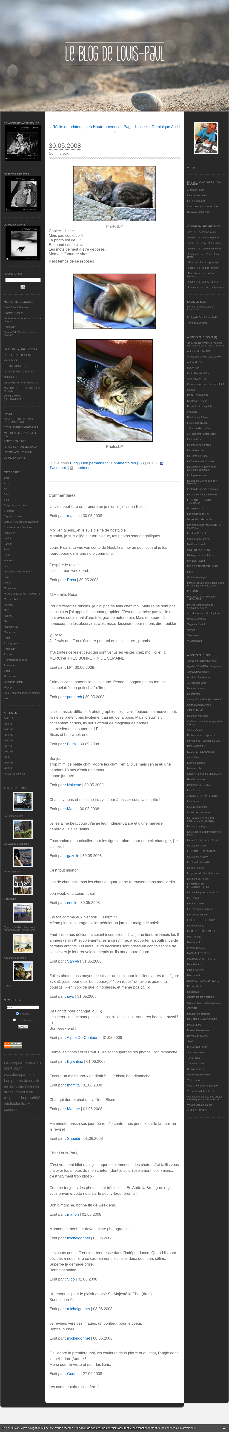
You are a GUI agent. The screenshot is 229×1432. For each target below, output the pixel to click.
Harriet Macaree (196, 779)
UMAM (191, 629)
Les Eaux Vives (196, 903)
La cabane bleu (195, 450)
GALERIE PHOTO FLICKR (19, 371)
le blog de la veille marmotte (203, 489)
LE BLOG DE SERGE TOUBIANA (199, 501)
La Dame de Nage (197, 455)
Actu (6, 483)
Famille (8, 544)
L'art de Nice (194, 439)
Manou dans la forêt (198, 538)
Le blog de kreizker (198, 856)
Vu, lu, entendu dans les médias (22, 693)
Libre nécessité (195, 925)
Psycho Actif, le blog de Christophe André (200, 606)
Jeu (6, 566)
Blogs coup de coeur (15, 505)
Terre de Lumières (197, 322)
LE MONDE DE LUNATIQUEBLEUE (198, 885)
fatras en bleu (195, 768)
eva (190, 232)
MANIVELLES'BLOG (199, 953)
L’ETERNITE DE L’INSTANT (203, 931)
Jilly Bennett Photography (201, 433)
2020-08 (8, 762)
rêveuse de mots (196, 618)
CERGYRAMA (195, 710)
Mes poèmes (11, 588)
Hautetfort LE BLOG (198, 784)
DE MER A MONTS (15, 457)
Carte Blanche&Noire (16, 307)
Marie (72, 809)
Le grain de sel (195, 867)
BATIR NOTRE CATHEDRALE (21, 427)
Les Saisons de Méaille (17, 571)
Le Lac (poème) (196, 201)
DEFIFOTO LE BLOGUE (18, 355)
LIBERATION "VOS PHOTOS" (21, 382)
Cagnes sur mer (13, 516)
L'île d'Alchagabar (197, 807)
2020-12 (8, 757)
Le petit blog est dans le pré (202, 892)
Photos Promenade (198, 1030)
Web (6, 698)
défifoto (8, 538)
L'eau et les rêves (197, 195)
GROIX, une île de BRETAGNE (204, 773)
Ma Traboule (194, 936)
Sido (71, 1279)
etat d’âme (193, 757)
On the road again (197, 577)
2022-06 (8, 740)
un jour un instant (13, 681)
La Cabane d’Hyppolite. (17, 843)
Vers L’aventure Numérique (202, 1085)
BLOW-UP (193, 367)
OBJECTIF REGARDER (201, 997)
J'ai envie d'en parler (198, 428)
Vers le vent (193, 1080)
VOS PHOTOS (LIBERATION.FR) (14, 397)
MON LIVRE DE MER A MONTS (22, 593)
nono (190, 571)
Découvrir (9, 533)
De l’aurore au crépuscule (201, 735)
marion (73, 1214)
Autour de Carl (195, 362)
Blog (6, 499)
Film (6, 549)
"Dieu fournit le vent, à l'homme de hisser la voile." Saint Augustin (205, 344)
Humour (8, 560)
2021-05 (8, 746)
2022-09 (8, 724)
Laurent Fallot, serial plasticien (204, 840)
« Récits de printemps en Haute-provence (84, 127)
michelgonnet (78, 1238)
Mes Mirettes (194, 964)
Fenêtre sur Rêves (197, 417)
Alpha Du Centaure (198, 671)
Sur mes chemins (197, 1052)
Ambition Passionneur (199, 677)
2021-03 (8, 751)
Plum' (71, 744)
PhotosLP (9, 326)
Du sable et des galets (199, 406)
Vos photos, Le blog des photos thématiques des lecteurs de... (205, 1098)
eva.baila (192, 411)
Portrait (8, 654)
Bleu (6, 494)
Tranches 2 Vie (195, 1063)
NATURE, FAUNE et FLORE (203, 980)
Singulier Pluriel (196, 624)
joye (70, 996)
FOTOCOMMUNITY (15, 366)
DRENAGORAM (196, 746)
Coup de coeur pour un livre (202, 206)
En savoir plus (186, 1428)
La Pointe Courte (13, 816)
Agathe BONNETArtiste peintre (204, 666)
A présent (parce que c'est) (202, 660)
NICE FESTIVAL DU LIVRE (202, 566)
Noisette (74, 785)
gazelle (73, 856)
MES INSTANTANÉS (199, 549)
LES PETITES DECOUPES (202, 920)
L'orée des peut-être (198, 812)
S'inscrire (23, 1013)
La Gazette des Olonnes (201, 461)
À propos (192, 167)
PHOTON (192, 591)
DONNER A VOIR (197, 400)
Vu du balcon (194, 640)
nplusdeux (193, 991)
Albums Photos (15, 788)
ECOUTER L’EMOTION (200, 751)
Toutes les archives (15, 773)
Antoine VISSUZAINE (199, 351)
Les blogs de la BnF (198, 513)
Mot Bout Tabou (196, 560)
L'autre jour (193, 801)
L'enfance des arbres (199, 444)
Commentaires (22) (127, 463)
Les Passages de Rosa (200, 909)
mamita (73, 516)
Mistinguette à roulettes (200, 555)
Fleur (7, 555)
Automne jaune (195, 190)
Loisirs (7, 582)
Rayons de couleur (197, 1036)
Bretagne (9, 510)
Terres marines (12, 871)
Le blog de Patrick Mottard (202, 494)
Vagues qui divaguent (199, 1074)
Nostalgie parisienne (198, 212)
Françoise (193, 254)
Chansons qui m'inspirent (18, 527)
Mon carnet (193, 975)
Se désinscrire (23, 1020)
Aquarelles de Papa (15, 957)
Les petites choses (197, 914)
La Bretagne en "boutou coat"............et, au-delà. (200, 819)
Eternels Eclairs (196, 762)
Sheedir (73, 1138)
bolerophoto (193, 693)
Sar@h (191, 1041)
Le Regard (193, 898)
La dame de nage (197, 826)
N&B (6, 610)
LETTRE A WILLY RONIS (18, 452)
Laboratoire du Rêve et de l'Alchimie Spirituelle (201, 468)
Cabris (7, 985)
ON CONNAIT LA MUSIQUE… (204, 1002)
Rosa (71, 580)
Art (5, 488)
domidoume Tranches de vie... (204, 740)
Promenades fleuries (15, 659)
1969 (6, 477)
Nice (6, 621)
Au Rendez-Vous (196, 682)
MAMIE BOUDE (196, 947)
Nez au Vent (194, 986)
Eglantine (75, 1061)
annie (191, 243)
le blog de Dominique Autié (202, 317)
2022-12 (8, 718)
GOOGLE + (10, 377)
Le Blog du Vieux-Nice (199, 862)
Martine (73, 1109)
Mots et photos (12, 599)
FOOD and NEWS (197, 422)
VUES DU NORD (196, 1110)
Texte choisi (10, 676)
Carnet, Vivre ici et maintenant (21, 521)
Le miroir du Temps (198, 878)
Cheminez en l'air (197, 378)
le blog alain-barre (197, 475)
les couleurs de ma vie (199, 519)
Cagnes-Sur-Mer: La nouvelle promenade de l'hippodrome (20, 928)
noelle (191, 237)
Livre (6, 577)
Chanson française (197, 716)
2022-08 (8, 729)
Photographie (11, 643)
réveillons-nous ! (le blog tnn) (203, 613)
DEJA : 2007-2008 (197, 395)
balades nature (195, 688)
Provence (9, 665)
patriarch (74, 697)
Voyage (8, 687)
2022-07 (8, 735)
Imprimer (80, 468)
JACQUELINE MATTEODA (202, 796)
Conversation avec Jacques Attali (205, 384)
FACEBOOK (11, 360)
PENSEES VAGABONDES (202, 1019)
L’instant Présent (13, 313)
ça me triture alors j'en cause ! (204, 699)
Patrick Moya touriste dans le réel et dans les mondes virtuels (206, 584)
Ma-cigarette (194, 942)
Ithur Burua (193, 790)
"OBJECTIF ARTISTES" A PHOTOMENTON (18, 420)
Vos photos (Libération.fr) (201, 1091)
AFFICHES (10, 899)
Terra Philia (193, 1058)
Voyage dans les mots (199, 1104)
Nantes (8, 615)
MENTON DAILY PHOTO (201, 958)
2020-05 (8, 768)
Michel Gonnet (195, 969)
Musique (9, 604)
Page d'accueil (136, 127)
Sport (7, 670)
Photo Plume (194, 1024)
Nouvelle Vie (11, 626)
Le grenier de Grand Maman (203, 873)
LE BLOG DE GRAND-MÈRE (203, 851)
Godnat (73, 1374)
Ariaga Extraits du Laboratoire (204, 356)
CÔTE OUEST (195, 729)
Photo (7, 637)
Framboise (194, 273)
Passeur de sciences (199, 1013)
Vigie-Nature (194, 635)
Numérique (10, 632)
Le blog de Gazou (197, 845)
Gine (190, 262)
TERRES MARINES (15, 441)
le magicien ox (195, 508)
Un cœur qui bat (196, 1069)
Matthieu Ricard (196, 544)
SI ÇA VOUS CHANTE (200, 1047)
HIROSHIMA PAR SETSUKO (20, 446)
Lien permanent (94, 463)
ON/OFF (192, 1008)
